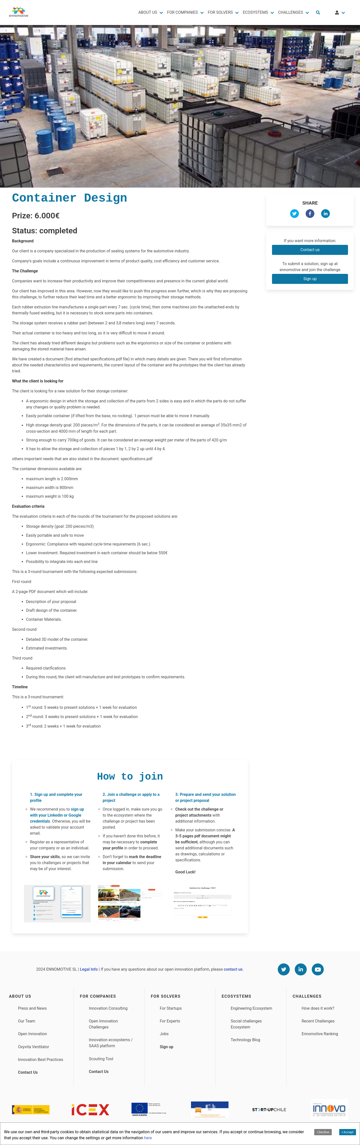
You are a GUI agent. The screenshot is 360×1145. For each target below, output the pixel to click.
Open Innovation (32, 1033)
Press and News (32, 1008)
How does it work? (318, 1008)
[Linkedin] (301, 969)
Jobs (164, 1033)
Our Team (26, 1021)
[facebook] (310, 214)
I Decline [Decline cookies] (323, 1132)
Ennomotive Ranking (320, 1033)
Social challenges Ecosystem (246, 1024)
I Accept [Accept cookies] (348, 1132)
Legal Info (89, 969)
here (148, 1137)
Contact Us (28, 1072)
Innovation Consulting (108, 1008)
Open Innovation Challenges (103, 1024)
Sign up (310, 278)
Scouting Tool (101, 1058)
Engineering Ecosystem (251, 1008)
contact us (233, 969)
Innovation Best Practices (40, 1059)
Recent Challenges (318, 1021)
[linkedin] (325, 214)
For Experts (170, 1021)
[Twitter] (284, 969)
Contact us (310, 249)
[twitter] (294, 214)
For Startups (171, 1008)
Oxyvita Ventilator (33, 1046)
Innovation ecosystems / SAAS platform (111, 1042)
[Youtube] (318, 969)
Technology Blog (245, 1039)
